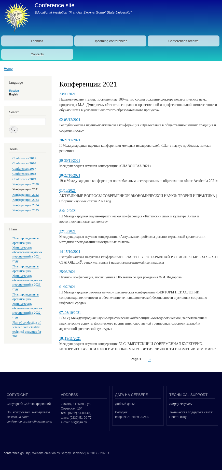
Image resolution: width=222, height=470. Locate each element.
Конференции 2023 (25, 200)
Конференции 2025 (25, 210)
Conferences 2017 (24, 168)
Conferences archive (183, 41)
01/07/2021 (67, 287)
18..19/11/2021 (70, 338)
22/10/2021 (67, 231)
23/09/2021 (67, 94)
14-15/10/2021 (69, 252)
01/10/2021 (67, 190)
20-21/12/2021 (69, 140)
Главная (37, 41)
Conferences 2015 (24, 158)
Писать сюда (178, 417)
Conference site (55, 5)
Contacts (37, 54)
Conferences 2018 (24, 174)
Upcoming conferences (110, 41)
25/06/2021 (67, 272)
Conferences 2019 (24, 179)
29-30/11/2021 (69, 161)
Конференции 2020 (25, 184)
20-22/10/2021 (69, 175)
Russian (14, 90)
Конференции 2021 (25, 189)
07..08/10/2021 (70, 313)
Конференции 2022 (25, 194)
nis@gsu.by (79, 422)
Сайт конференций (37, 404)
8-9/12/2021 (68, 211)
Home (8, 68)
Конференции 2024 (25, 205)
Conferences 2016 (24, 163)
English (13, 94)
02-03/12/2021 (69, 120)
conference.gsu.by (17, 453)
